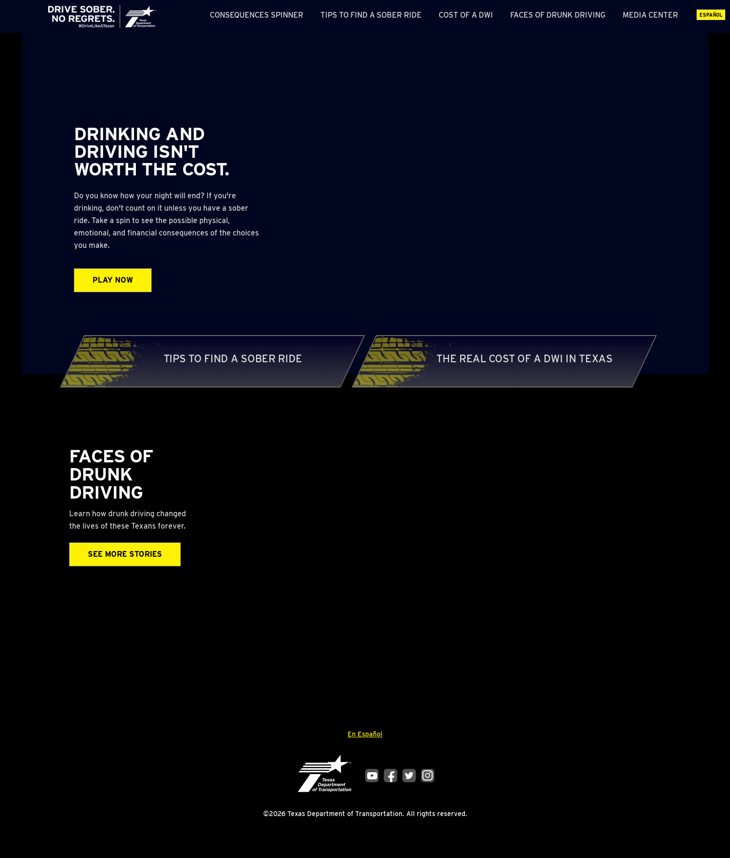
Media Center (650, 15)
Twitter (409, 775)
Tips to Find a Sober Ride (371, 15)
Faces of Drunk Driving (558, 15)
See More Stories (125, 554)
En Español (365, 734)
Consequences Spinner (256, 15)
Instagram (427, 775)
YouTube (372, 775)
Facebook (390, 775)
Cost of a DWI (466, 15)
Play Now (113, 280)
